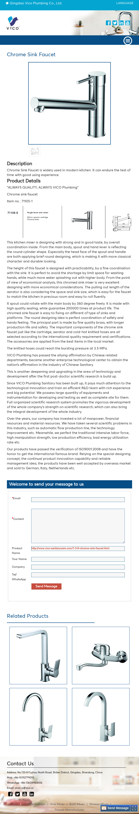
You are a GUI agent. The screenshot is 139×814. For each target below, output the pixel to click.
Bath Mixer (77, 804)
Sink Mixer (57, 804)
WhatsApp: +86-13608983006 (24, 783)
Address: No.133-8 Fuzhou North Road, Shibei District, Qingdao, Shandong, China (54, 772)
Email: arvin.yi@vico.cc (20, 788)
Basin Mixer (37, 804)
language (124, 3)
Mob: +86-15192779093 (20, 778)
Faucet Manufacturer (69, 809)
